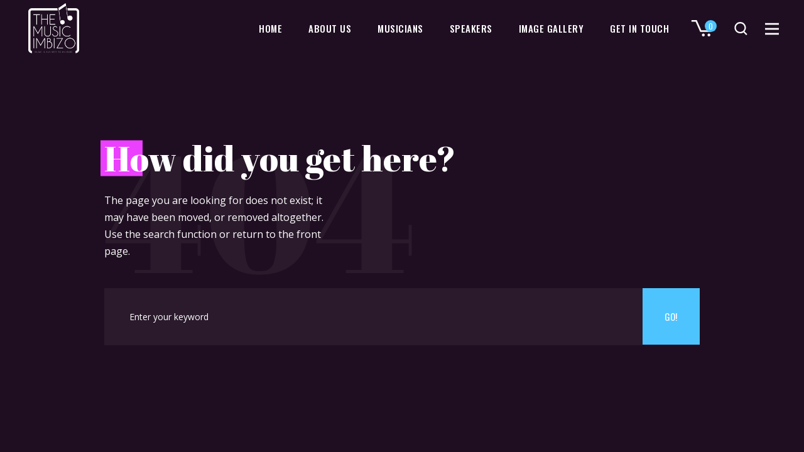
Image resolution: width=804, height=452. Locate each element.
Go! (671, 316)
